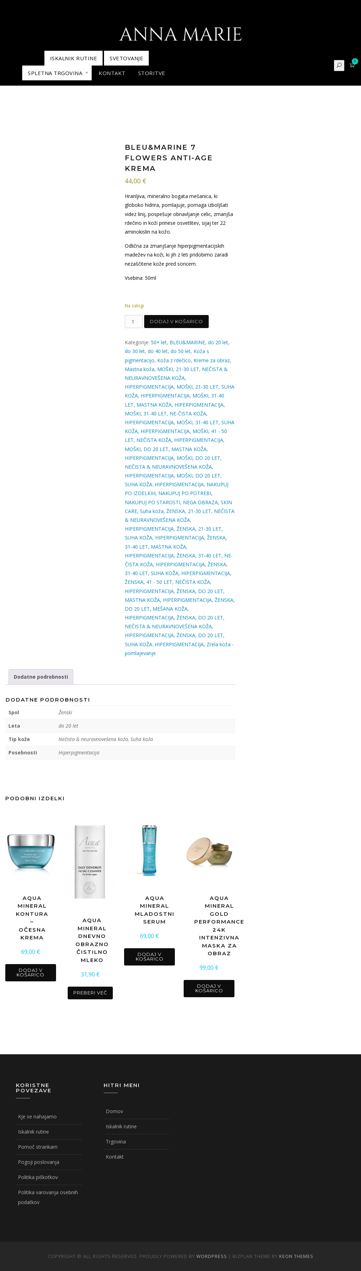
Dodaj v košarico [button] (30, 972)
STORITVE (151, 72)
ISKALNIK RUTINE (73, 58)
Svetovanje (126, 58)
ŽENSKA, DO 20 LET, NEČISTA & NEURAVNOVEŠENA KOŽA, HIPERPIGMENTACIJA (175, 626)
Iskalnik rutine (33, 1131)
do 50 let (181, 351)
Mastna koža (139, 369)
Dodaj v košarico (176, 321)
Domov (114, 1111)
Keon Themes (296, 1256)
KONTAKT (112, 72)
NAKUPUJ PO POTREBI (184, 493)
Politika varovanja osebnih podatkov (48, 1197)
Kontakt (115, 1156)
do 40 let (158, 351)
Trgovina (116, 1141)
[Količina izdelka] (134, 321)
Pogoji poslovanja (38, 1162)
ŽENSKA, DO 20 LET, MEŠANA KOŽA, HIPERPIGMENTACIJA (180, 609)
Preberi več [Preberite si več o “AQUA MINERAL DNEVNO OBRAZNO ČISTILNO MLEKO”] (90, 992)
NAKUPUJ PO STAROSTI (152, 502)
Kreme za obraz (212, 360)
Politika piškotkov (38, 1177)
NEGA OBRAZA (200, 502)
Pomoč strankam (37, 1146)
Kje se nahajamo (37, 1116)
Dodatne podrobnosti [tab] (41, 676)
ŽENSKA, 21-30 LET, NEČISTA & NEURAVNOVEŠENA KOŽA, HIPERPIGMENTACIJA (179, 520)
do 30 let (135, 351)
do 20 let (218, 342)
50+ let (159, 342)
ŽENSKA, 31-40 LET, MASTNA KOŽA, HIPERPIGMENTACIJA (176, 546)
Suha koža (152, 511)
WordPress (211, 1256)
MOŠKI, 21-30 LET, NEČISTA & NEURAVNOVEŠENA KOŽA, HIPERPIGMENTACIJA (176, 378)
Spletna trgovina (55, 72)
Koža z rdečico (174, 360)
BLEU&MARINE (187, 342)
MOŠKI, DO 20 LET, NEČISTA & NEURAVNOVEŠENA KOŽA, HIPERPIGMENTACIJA (173, 467)
